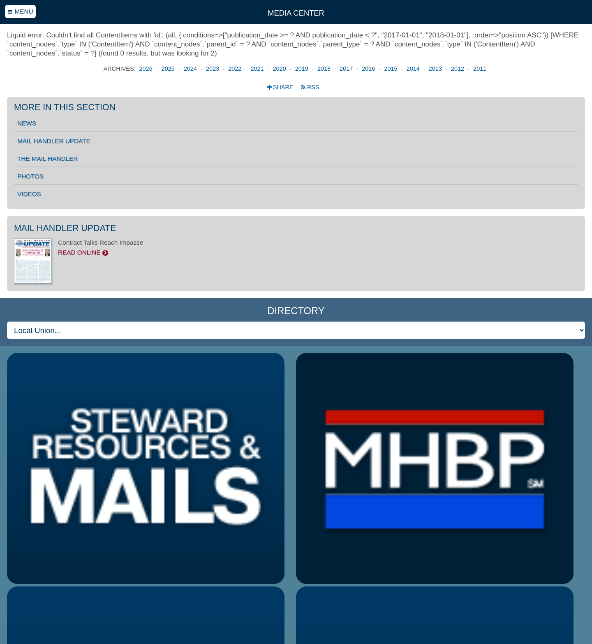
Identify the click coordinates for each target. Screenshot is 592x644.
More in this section (65, 107)
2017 (347, 68)
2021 (257, 68)
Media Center (296, 13)
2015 (391, 68)
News (26, 123)
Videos (29, 193)
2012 (458, 68)
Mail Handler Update (53, 140)
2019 (302, 68)
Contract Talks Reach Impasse (296, 248)
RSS (310, 87)
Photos (30, 176)
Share (281, 87)
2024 (191, 68)
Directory (295, 310)
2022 (235, 68)
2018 (324, 68)
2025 (169, 68)
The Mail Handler (47, 158)
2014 (414, 68)
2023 (213, 68)
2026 (146, 68)
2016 (369, 68)
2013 (436, 68)
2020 (280, 68)
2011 (479, 68)
